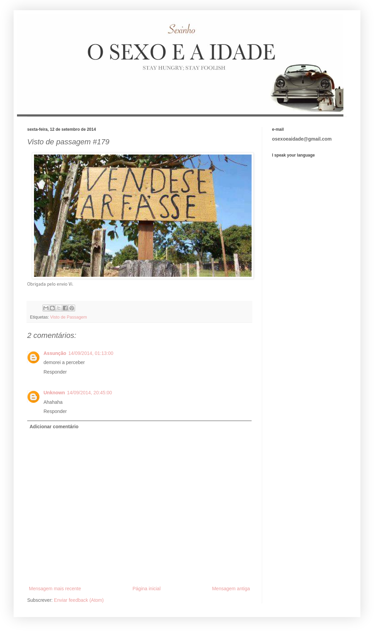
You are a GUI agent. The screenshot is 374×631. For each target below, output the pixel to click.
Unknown (54, 392)
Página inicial (147, 588)
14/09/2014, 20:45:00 (89, 392)
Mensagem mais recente (55, 588)
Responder (55, 372)
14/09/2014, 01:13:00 (90, 353)
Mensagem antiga (231, 588)
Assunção (55, 353)
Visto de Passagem (68, 317)
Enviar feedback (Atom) (79, 600)
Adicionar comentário (54, 426)
